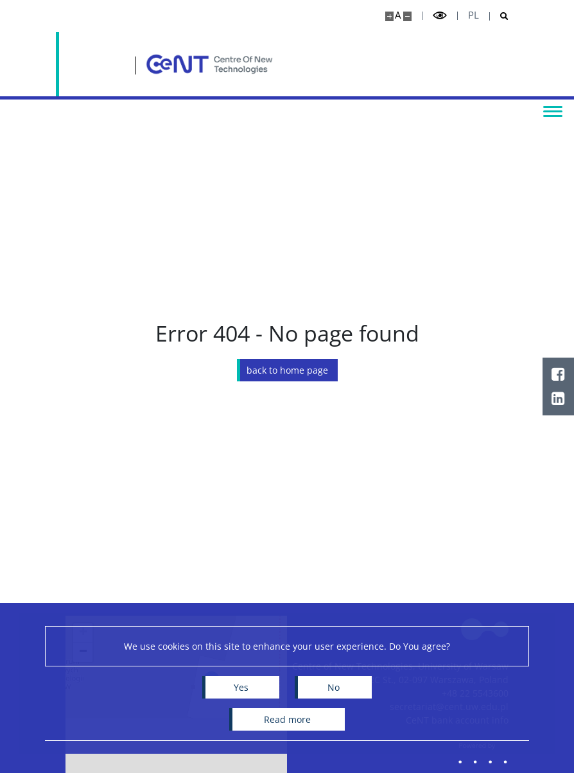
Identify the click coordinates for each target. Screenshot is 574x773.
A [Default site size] (398, 15)
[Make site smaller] (407, 16)
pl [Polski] (473, 15)
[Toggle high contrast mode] (440, 16)
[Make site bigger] (389, 16)
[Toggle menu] (551, 110)
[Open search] (499, 16)
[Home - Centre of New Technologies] (165, 64)
